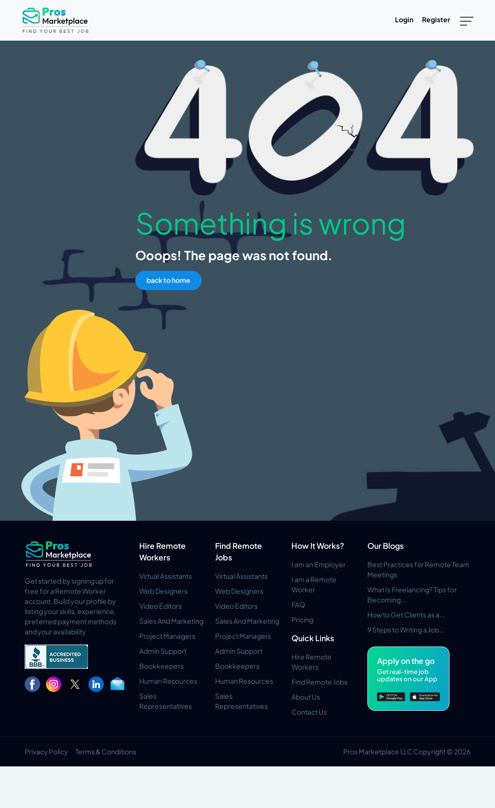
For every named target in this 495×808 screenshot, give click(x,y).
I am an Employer (318, 564)
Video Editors (160, 606)
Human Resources (168, 680)
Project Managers (167, 636)
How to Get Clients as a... (406, 614)
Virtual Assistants (165, 576)
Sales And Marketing (171, 621)
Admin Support (163, 650)
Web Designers (163, 591)
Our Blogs (385, 546)
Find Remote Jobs (319, 681)
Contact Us (309, 711)
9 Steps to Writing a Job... (406, 629)
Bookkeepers (161, 665)
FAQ (298, 604)
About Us (305, 696)
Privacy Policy (46, 751)
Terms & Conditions (105, 751)
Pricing (302, 619)
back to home (168, 280)
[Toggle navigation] (467, 20)
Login (404, 19)
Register (436, 19)
